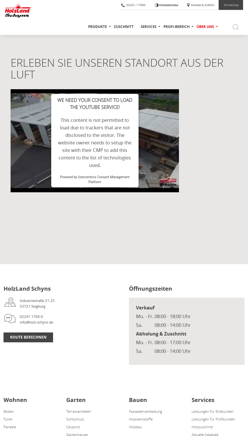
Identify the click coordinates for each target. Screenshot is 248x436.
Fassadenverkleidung (145, 411)
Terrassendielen (78, 411)
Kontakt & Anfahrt (200, 5)
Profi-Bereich (176, 26)
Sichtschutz (75, 419)
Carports (73, 426)
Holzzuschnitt (202, 426)
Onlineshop (231, 5)
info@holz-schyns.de (36, 322)
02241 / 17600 (133, 5)
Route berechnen (28, 337)
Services (148, 26)
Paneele (10, 426)
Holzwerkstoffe (141, 419)
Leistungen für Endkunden (213, 411)
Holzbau (135, 426)
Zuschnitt (124, 26)
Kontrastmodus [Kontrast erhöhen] (168, 5)
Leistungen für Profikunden (213, 419)
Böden (9, 411)
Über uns (205, 26)
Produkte (97, 26)
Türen (8, 419)
